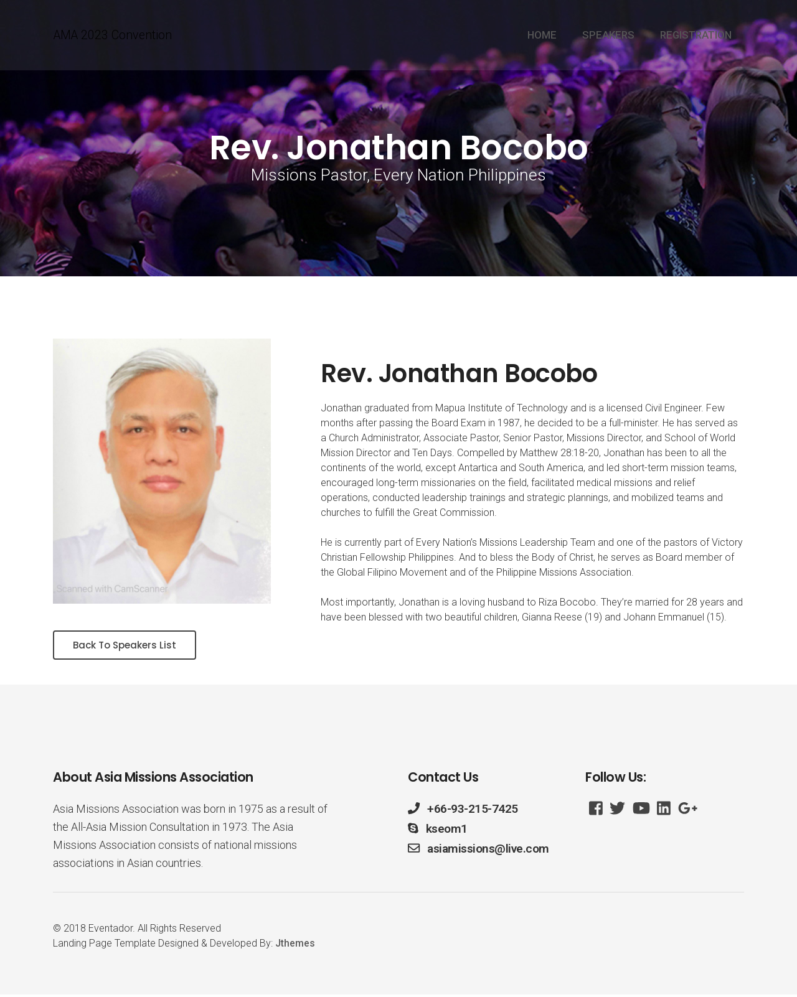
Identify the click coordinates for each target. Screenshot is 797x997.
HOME (542, 36)
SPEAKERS (608, 36)
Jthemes (295, 946)
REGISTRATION (696, 36)
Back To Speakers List (129, 646)
